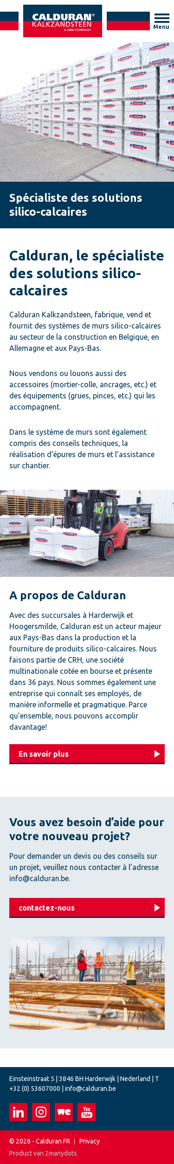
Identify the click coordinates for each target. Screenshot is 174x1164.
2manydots (61, 1153)
